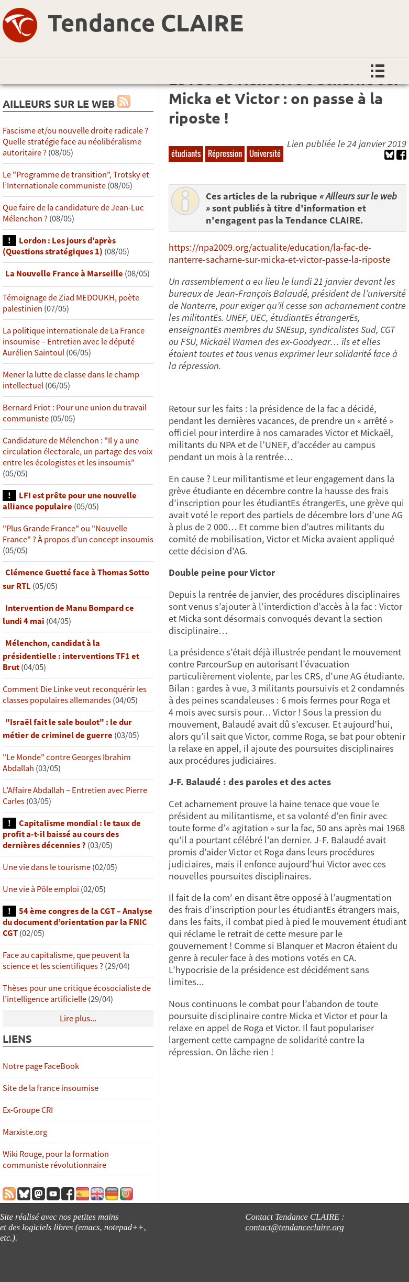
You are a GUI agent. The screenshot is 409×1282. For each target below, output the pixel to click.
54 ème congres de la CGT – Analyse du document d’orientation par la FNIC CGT (77, 922)
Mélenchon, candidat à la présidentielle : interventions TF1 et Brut (71, 655)
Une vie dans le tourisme (47, 867)
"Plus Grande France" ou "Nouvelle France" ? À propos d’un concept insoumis (78, 534)
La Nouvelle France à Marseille (64, 273)
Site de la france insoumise (50, 1088)
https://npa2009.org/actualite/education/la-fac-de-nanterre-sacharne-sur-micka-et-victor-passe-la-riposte (279, 253)
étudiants (186, 153)
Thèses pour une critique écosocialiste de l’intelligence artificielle (77, 994)
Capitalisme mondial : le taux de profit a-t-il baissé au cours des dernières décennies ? (72, 834)
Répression (225, 153)
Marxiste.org (25, 1132)
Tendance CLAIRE (146, 22)
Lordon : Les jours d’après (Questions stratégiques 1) (59, 246)
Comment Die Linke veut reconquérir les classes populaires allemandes (75, 695)
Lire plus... (78, 1018)
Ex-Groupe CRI (28, 1110)
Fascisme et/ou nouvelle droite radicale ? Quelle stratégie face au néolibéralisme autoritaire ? (75, 141)
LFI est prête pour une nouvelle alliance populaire (70, 501)
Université (265, 153)
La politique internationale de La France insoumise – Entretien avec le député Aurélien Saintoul (74, 341)
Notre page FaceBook (41, 1066)
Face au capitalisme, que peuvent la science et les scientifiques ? (66, 961)
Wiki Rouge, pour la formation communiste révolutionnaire (56, 1159)
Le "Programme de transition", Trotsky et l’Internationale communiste (76, 180)
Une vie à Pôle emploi (41, 889)
